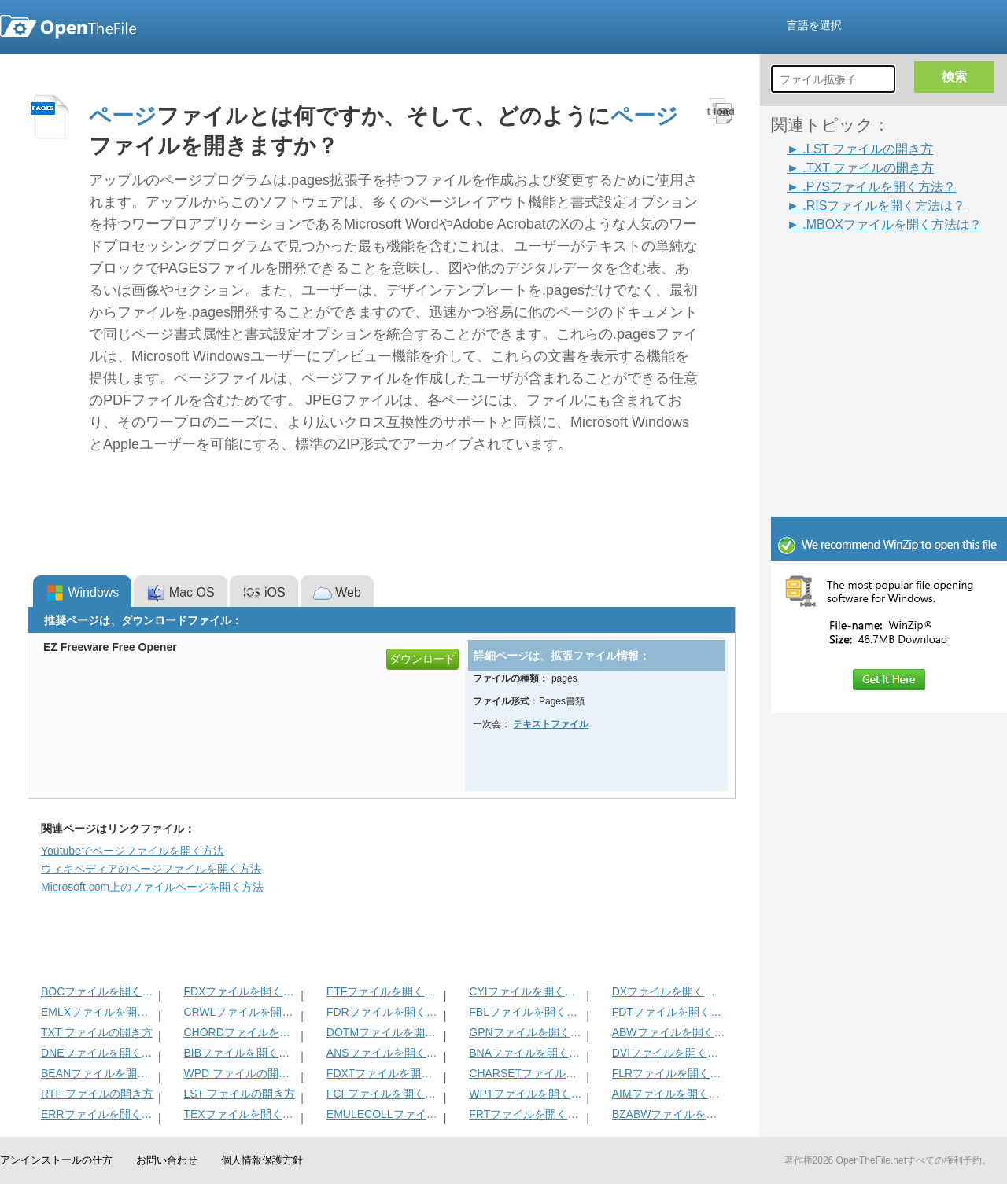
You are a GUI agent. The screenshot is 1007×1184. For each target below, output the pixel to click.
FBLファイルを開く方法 (526, 1012)
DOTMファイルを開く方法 (383, 1032)
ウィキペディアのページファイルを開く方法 (151, 868)
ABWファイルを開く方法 (669, 1032)
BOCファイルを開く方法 (98, 991)
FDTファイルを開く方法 (669, 1012)
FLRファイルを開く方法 (669, 1073)
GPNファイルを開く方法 (526, 1032)
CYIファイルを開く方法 (526, 991)
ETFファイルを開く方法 (383, 991)
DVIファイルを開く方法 (669, 1052)
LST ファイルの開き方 (238, 1093)
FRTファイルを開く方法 (526, 1114)
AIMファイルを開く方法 (669, 1093)
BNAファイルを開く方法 (526, 1052)
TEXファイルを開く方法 (240, 1114)
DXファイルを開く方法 (669, 991)
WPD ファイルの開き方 (240, 1073)
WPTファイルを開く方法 (526, 1093)
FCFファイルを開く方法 (383, 1093)
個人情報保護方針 (262, 1160)
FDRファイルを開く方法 (383, 1012)
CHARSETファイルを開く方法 (526, 1073)
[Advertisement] (865, 268)
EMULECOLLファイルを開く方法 (383, 1114)
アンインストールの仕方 (56, 1160)
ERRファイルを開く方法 (98, 1114)
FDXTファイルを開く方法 (383, 1073)
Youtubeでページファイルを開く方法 (132, 850)
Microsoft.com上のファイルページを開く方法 (152, 887)
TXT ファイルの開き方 (97, 1032)
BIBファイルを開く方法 (240, 1052)
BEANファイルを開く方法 (98, 1073)
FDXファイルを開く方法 (240, 991)
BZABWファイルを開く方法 (669, 1114)
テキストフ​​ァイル (550, 724)
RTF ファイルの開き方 (97, 1093)
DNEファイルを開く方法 (98, 1052)
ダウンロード (422, 659)
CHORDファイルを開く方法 (240, 1032)
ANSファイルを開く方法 (383, 1052)
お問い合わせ (166, 1160)
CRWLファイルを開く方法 (240, 1012)
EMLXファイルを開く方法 (98, 1012)
